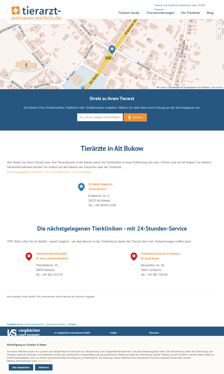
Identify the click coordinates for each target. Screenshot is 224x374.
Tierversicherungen (160, 13)
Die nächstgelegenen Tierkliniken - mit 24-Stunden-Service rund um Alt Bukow (49, 172)
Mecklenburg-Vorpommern (56, 324)
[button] (112, 49)
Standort (135, 117)
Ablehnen (44, 367)
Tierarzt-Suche (128, 13)
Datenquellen (217, 87)
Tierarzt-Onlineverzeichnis (33, 324)
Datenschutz (44, 360)
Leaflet (161, 87)
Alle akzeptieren (21, 367)
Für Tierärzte (190, 13)
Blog (210, 13)
